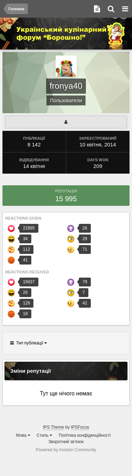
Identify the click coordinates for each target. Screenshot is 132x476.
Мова (23, 435)
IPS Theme (53, 427)
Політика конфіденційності (85, 435)
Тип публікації (28, 343)
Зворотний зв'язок (65, 441)
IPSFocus (80, 427)
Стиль (44, 435)
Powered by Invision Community (66, 449)
